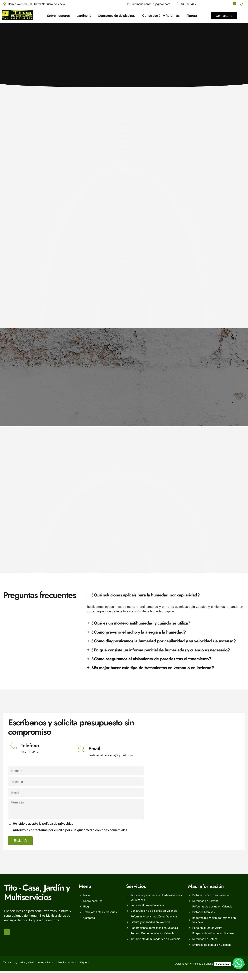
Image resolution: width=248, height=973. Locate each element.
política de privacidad (58, 825)
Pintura (191, 15)
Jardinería (84, 15)
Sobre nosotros (58, 15)
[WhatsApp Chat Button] (238, 963)
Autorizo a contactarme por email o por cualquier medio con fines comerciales (70, 832)
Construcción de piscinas (117, 15)
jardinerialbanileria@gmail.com (110, 757)
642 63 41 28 (30, 754)
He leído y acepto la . (43, 825)
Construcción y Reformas (161, 15)
